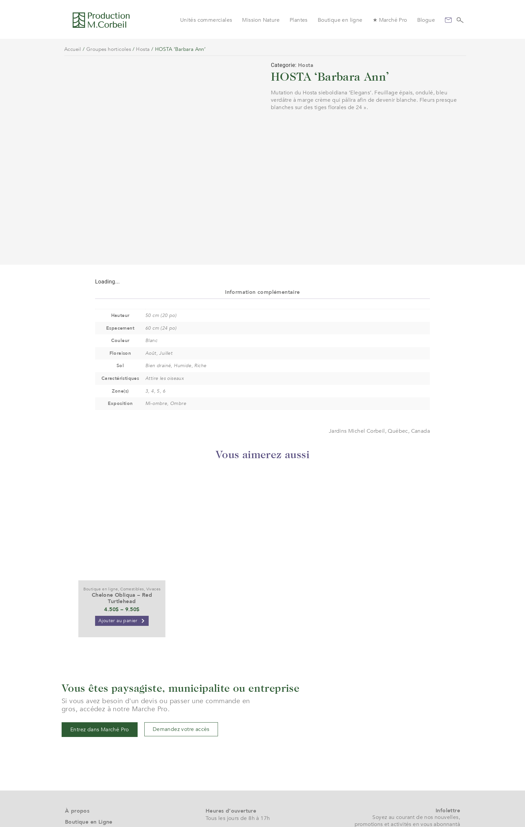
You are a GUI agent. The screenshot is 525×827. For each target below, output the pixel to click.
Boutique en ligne (340, 20)
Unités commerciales (206, 20)
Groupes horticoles (108, 49)
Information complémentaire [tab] (262, 228)
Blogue (426, 20)
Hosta (143, 49)
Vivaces (153, 525)
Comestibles (132, 525)
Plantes (299, 20)
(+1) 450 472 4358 (228, 781)
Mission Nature (261, 20)
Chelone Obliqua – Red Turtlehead (122, 534)
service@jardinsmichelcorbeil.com (248, 774)
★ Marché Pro (390, 20)
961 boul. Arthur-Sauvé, (235, 794)
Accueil (72, 49)
